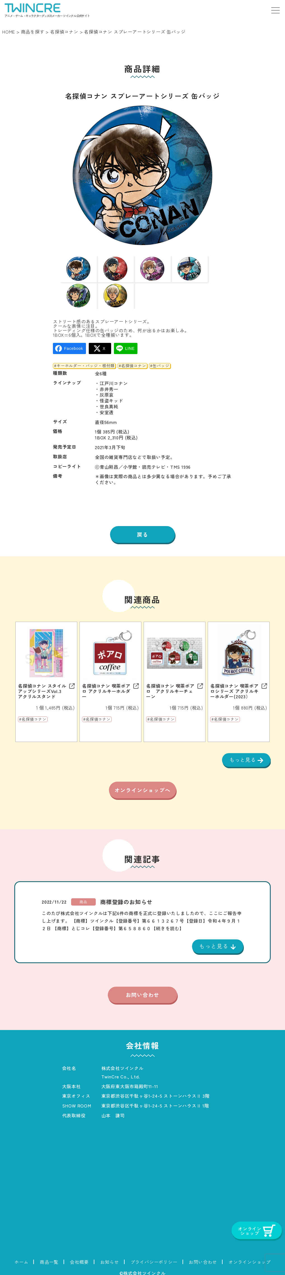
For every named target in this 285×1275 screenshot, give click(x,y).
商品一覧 (49, 1259)
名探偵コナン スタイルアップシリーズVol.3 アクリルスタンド (42, 675)
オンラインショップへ (142, 781)
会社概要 (79, 1259)
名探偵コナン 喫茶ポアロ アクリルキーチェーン (170, 675)
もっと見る (242, 743)
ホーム (21, 1259)
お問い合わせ (142, 992)
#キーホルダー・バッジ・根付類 (84, 348)
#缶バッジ (159, 348)
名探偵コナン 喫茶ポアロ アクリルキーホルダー (106, 675)
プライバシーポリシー (153, 1259)
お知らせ (109, 1259)
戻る (142, 517)
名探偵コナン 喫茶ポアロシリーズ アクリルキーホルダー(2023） (234, 675)
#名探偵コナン (132, 348)
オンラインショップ (249, 1259)
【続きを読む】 (167, 925)
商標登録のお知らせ (126, 898)
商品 (83, 898)
